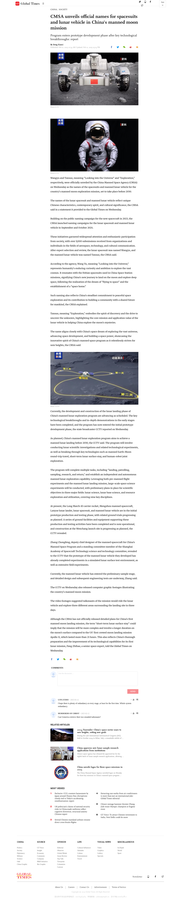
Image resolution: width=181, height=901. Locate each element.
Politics (19, 848)
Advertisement (100, 887)
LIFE (79, 842)
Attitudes (80, 850)
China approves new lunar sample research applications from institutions (97, 749)
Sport (119, 853)
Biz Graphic (41, 864)
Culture (80, 853)
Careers (71, 887)
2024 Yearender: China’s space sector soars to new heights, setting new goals (99, 731)
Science (19, 859)
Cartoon (60, 867)
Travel (79, 859)
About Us (59, 887)
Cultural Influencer (84, 848)
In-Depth (121, 848)
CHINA (53, 9)
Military (20, 856)
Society (19, 850)
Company (40, 859)
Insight (39, 850)
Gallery (100, 853)
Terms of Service (119, 887)
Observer (60, 850)
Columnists (61, 864)
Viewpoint (60, 861)
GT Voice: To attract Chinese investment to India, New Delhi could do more (119, 816)
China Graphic (22, 864)
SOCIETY (63, 9)
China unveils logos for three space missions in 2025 (99, 768)
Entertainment (82, 856)
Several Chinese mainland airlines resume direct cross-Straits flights (72, 821)
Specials (100, 856)
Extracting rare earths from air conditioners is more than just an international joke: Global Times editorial (119, 796)
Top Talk (60, 859)
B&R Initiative (42, 861)
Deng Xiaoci (58, 44)
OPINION (61, 842)
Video (99, 848)
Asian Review (62, 856)
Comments (41, 856)
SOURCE (41, 842)
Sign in (162, 3)
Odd (18, 861)
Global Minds (62, 853)
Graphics (100, 850)
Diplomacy (21, 853)
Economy (40, 853)
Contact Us (84, 887)
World (120, 850)
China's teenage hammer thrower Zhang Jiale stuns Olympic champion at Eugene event (118, 806)
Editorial (60, 848)
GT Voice (40, 848)
